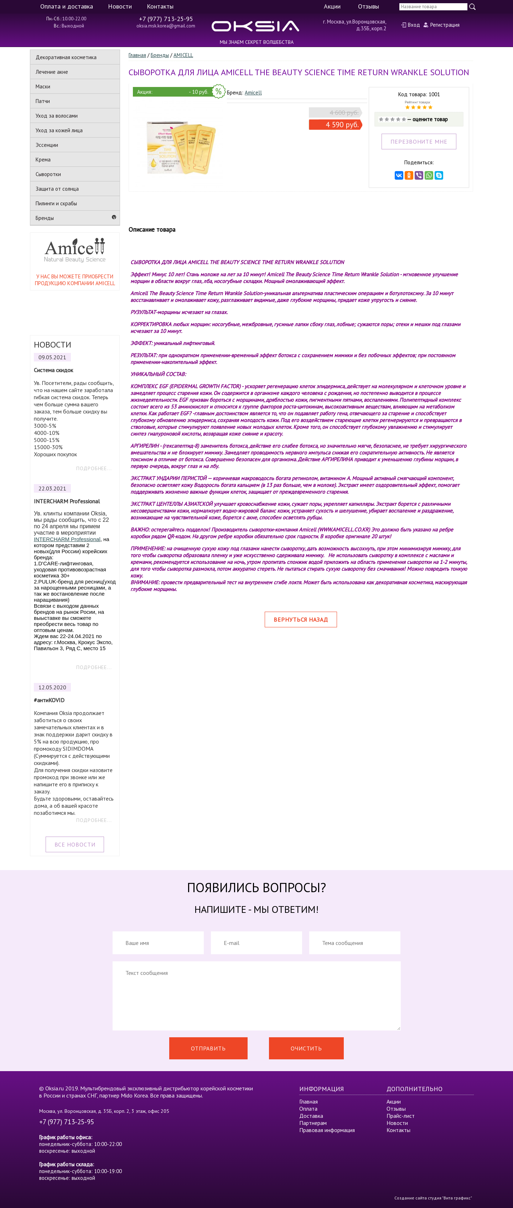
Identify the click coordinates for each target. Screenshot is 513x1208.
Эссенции (47, 145)
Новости (120, 6)
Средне (392, 119)
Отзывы (368, 6)
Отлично (404, 119)
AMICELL (183, 55)
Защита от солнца (57, 188)
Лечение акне (52, 71)
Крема (43, 159)
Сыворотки (48, 174)
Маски (43, 86)
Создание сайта (410, 1198)
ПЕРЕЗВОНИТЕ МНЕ (418, 141)
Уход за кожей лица (59, 130)
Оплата (308, 1108)
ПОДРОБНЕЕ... (94, 468)
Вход (414, 24)
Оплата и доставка (66, 6)
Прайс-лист (401, 1115)
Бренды (45, 218)
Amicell (253, 92)
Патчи (43, 101)
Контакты (160, 6)
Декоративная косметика (66, 57)
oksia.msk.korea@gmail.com (165, 26)
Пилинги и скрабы (56, 203)
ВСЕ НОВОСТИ (75, 844)
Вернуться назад (301, 619)
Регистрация (445, 24)
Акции (332, 6)
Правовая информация (327, 1130)
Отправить (208, 1048)
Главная (137, 55)
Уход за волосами (57, 115)
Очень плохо (381, 119)
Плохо (387, 119)
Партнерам (313, 1122)
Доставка (311, 1115)
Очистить (306, 1048)
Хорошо (398, 119)
